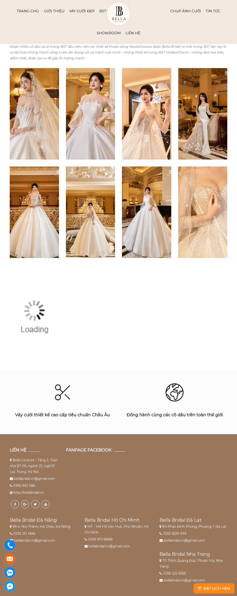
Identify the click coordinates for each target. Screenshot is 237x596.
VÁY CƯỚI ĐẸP (82, 11)
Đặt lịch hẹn (214, 588)
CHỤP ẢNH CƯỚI (185, 11)
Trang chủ (28, 11)
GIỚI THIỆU (54, 11)
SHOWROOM (109, 33)
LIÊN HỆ (132, 33)
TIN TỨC (213, 11)
